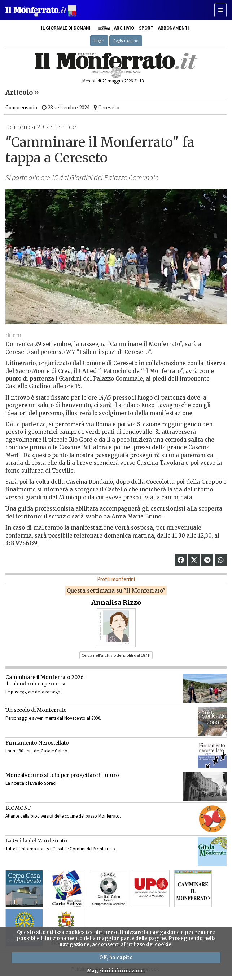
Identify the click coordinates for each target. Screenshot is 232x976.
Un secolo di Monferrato (36, 710)
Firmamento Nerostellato (37, 742)
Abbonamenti (173, 28)
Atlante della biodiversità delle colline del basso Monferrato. (63, 816)
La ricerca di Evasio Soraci (30, 783)
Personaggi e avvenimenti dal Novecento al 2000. (53, 718)
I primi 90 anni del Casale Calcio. (37, 751)
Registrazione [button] (125, 40)
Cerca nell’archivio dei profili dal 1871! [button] (116, 655)
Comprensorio (21, 107)
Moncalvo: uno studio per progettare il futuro (62, 775)
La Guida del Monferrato (36, 840)
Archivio (114, 28)
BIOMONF (18, 808)
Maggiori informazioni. (116, 971)
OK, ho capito (116, 957)
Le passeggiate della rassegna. (34, 692)
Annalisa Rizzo (116, 602)
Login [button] (99, 40)
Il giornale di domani (66, 28)
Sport (146, 28)
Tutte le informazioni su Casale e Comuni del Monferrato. (60, 849)
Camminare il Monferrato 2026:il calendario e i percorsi (44, 680)
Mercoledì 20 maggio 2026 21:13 (113, 81)
